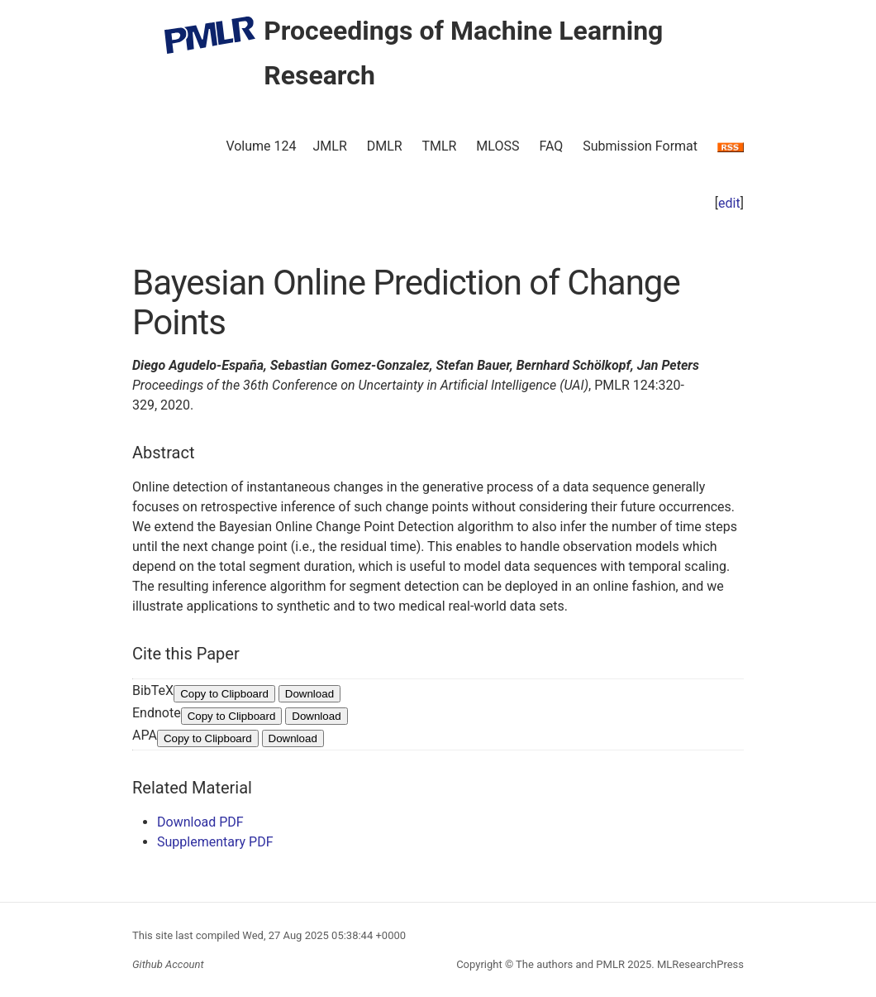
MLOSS (497, 146)
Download (309, 694)
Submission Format (640, 146)
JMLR (330, 146)
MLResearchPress (699, 964)
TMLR (438, 146)
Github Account (168, 964)
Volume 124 (261, 146)
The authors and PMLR (570, 964)
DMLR (384, 146)
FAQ (551, 146)
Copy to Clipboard (224, 694)
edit (729, 203)
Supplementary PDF (215, 842)
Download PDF (200, 822)
